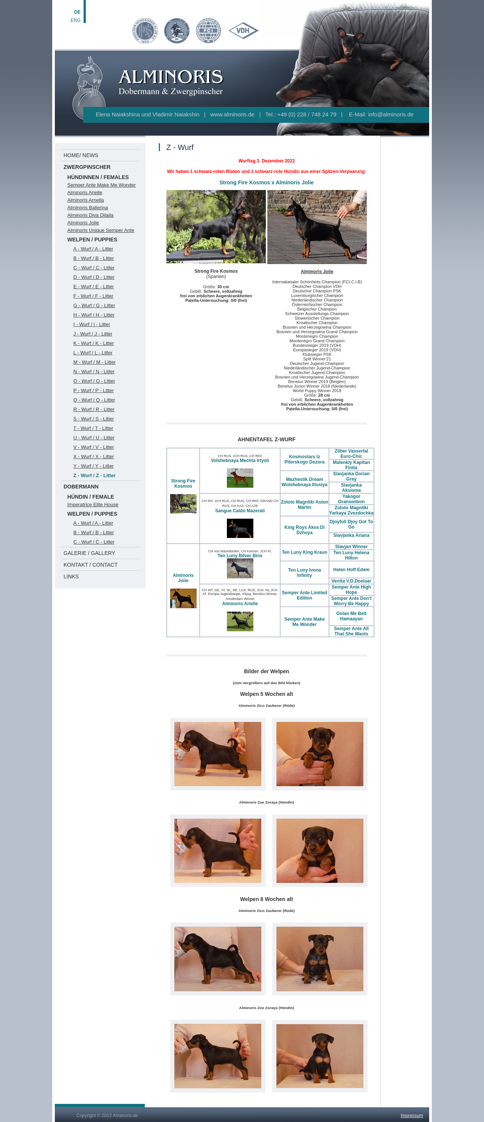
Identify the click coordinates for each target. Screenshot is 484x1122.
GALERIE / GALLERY (89, 553)
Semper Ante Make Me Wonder (101, 185)
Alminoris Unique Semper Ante (100, 230)
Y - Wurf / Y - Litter (93, 466)
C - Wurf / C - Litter (94, 267)
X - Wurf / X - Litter (93, 456)
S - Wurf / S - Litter (93, 419)
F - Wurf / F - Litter (93, 296)
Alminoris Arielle (84, 192)
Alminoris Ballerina (87, 207)
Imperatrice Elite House (92, 504)
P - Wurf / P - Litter (93, 390)
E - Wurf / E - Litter (93, 286)
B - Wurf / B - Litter (93, 258)
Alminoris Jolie (83, 223)
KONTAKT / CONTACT (91, 565)
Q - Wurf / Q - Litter (94, 400)
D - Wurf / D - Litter (94, 277)
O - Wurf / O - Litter (94, 381)
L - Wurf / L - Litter (93, 352)
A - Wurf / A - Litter (93, 249)
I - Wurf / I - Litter (91, 324)
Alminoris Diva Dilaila (90, 215)
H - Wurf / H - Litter (94, 315)
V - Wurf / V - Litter (93, 447)
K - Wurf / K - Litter (93, 343)
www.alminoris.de (232, 114)
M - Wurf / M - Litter (94, 362)
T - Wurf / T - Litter (93, 428)
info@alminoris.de (391, 114)
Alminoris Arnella (85, 200)
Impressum (412, 1115)
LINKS (71, 576)
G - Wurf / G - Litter (94, 305)
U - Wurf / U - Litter (94, 437)
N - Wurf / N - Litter (94, 371)
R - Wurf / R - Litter (94, 409)
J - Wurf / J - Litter (92, 334)
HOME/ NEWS (81, 155)
